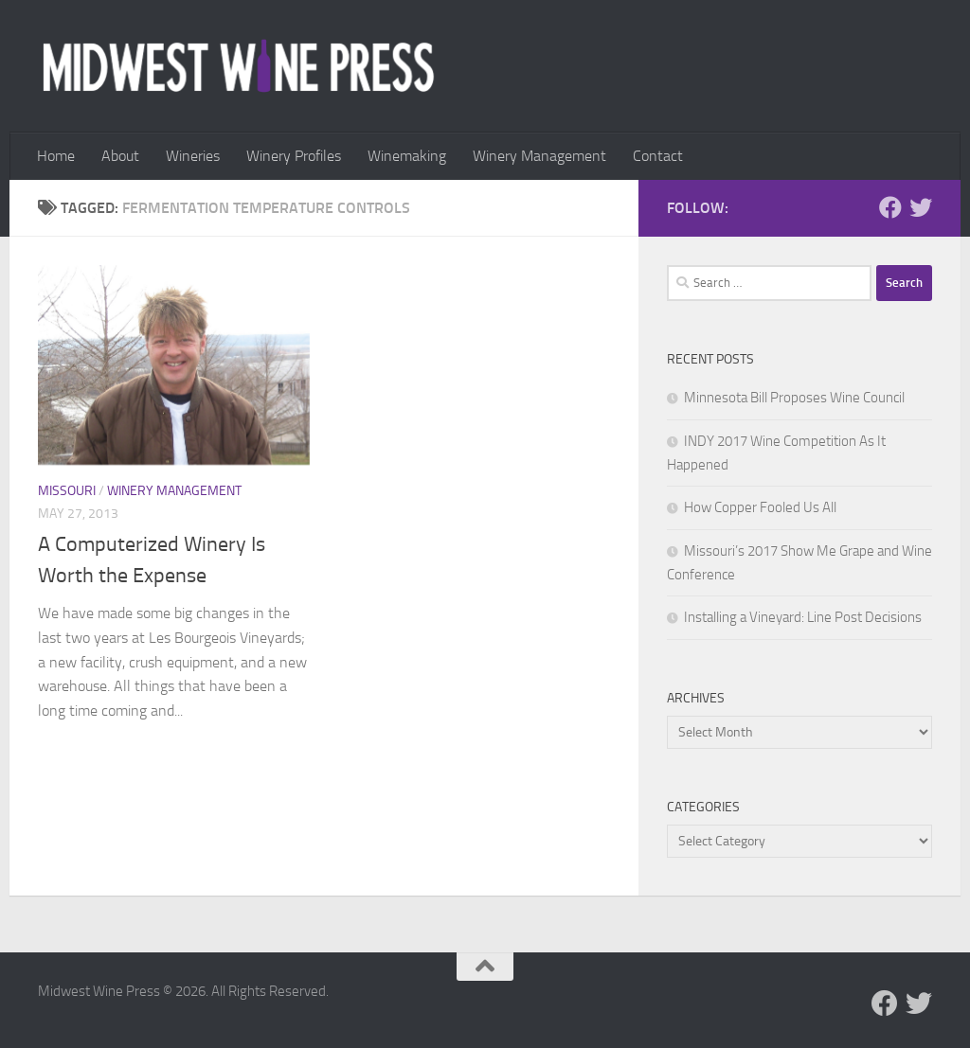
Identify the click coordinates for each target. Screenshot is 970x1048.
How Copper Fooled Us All (760, 507)
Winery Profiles (293, 156)
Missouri (67, 491)
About (120, 156)
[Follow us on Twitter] (920, 207)
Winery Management (539, 156)
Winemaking (407, 156)
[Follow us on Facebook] (890, 207)
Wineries (193, 156)
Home (56, 156)
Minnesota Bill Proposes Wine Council (794, 397)
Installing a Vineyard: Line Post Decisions (803, 617)
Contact (658, 156)
